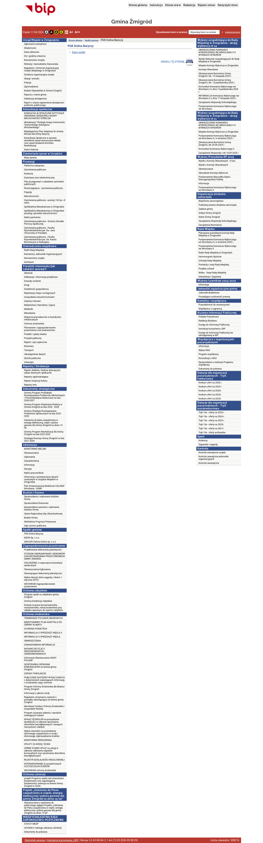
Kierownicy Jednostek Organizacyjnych (43, 254)
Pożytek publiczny (33, 338)
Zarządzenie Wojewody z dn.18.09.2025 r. (219, 153)
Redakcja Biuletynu (208, 320)
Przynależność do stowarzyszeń (214, 304)
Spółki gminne (91, 40)
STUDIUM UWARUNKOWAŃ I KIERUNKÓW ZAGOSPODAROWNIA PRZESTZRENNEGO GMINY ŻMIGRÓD (44, 556)
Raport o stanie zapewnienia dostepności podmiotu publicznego (44, 103)
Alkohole (28, 273)
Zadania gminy (206, 209)
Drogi (26, 285)
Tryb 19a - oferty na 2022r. (211, 424)
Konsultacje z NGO (208, 358)
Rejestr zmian (206, 5)
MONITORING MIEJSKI (35, 449)
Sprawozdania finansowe (36, 503)
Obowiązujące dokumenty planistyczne (43, 573)
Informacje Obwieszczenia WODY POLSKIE (40, 659)
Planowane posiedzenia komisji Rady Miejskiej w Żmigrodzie (217, 234)
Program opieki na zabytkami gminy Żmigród (41, 595)
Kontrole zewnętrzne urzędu (212, 452)
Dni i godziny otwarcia (34, 56)
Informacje (29, 465)
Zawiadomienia (31, 461)
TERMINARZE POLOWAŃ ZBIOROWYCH (43, 618)
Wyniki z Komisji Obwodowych (213, 165)
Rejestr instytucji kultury (35, 381)
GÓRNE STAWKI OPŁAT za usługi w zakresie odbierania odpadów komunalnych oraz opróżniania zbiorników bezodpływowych (44, 752)
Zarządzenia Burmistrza (210, 225)
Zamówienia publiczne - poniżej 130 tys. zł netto (44, 201)
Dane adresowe (31, 52)
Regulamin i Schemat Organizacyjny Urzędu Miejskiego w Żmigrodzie (41, 69)
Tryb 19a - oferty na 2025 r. (211, 412)
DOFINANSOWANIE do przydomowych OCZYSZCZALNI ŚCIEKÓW (42, 765)
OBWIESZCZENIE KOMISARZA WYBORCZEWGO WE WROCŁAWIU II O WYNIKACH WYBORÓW (217, 52)
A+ (71, 32)
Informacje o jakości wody (36, 693)
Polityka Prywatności (209, 316)
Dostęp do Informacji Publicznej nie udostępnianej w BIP (216, 334)
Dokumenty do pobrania (35, 832)
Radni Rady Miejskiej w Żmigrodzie (215, 252)
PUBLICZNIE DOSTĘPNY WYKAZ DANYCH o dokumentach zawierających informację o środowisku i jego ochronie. (44, 680)
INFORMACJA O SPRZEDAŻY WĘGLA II (43, 632)
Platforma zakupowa (34, 165)
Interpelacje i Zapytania (210, 276)
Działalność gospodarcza (36, 289)
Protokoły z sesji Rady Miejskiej (214, 264)
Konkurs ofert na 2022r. (210, 398)
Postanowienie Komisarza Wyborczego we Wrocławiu (218, 107)
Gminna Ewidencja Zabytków (38, 601)
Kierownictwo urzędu (34, 258)
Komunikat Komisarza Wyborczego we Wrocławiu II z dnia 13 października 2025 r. (218, 89)
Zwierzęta (29, 362)
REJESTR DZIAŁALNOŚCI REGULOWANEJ (44, 760)
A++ (77, 32)
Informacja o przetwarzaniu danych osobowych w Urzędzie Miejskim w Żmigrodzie (41, 479)
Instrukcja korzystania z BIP (212, 328)
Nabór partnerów (32, 217)
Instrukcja (156, 5)
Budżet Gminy (31, 517)
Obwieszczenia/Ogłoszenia (37, 569)
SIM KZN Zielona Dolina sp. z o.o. (40, 541)
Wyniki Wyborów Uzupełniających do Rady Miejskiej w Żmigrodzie (219, 60)
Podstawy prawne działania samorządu (218, 205)
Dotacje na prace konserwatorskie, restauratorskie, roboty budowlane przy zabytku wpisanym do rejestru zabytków (43, 607)
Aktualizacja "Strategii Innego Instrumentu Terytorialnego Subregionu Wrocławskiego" (44, 125)
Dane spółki (78, 52)
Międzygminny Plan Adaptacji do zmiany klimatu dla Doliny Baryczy (43, 132)
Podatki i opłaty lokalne (35, 334)
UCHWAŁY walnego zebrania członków (43, 828)
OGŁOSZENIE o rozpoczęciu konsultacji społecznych (43, 564)
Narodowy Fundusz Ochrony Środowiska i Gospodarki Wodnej (44, 707)
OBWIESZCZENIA (32, 640)
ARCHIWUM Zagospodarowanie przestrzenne (39, 585)
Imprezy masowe (32, 301)
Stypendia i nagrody (208, 444)
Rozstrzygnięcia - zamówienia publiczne (43, 188)
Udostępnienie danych (35, 354)
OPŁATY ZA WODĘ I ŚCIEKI (37, 744)
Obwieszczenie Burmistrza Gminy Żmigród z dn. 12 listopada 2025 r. (215, 74)
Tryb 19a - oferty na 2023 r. (211, 420)
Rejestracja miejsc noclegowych (39, 293)
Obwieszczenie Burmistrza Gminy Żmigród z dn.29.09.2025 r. (215, 143)
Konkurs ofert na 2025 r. (210, 386)
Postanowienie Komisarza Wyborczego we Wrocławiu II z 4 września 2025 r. (218, 137)
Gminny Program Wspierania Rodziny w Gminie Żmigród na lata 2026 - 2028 (43, 405)
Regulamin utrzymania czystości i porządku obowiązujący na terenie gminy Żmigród (44, 700)
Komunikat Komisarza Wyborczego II (216, 149)
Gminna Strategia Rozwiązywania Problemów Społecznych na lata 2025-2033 (42, 413)
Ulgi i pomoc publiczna (35, 525)
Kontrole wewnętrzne (209, 463)
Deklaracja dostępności (35, 98)
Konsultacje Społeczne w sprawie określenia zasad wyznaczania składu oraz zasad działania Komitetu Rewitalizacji (42, 142)
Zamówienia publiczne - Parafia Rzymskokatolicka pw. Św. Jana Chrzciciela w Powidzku (39, 230)
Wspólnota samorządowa (211, 201)
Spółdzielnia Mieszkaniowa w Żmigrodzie (44, 207)
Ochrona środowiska (34, 323)
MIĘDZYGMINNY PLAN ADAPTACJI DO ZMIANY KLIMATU (43, 623)
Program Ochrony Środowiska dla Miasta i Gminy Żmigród (44, 687)
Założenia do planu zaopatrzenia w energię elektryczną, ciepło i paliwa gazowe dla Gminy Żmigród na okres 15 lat (43, 424)
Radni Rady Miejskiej (34, 250)
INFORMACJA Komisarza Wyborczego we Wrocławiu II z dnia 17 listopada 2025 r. (219, 97)
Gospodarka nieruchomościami (39, 297)
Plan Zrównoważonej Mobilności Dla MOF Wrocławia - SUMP (44, 487)
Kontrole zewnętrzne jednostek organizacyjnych (213, 457)
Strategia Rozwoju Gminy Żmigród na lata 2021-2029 (44, 439)
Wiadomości (30, 48)
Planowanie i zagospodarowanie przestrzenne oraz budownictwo (40, 328)
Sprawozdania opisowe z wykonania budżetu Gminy (41, 508)
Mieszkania (29, 313)
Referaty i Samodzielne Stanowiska (41, 64)
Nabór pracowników (33, 473)
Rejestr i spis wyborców (35, 342)
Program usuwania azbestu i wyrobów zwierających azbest (42, 714)
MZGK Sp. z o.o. (32, 537)
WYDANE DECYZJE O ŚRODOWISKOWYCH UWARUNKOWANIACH (35, 651)
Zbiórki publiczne (32, 358)
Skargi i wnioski (31, 78)
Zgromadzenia (31, 86)
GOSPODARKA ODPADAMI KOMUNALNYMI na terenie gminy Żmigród (40, 667)
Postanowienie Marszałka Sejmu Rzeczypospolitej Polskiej (214, 178)
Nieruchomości (31, 196)
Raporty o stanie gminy (35, 94)
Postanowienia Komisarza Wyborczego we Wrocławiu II (218, 188)
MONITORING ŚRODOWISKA (38, 740)
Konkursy (28, 173)
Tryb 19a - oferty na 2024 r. (211, 416)
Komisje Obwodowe (208, 69)
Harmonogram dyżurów (210, 256)
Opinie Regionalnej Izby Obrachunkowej (43, 513)
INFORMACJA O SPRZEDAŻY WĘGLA (42, 636)
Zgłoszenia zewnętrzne (35, 44)
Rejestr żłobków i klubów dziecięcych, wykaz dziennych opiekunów (42, 371)
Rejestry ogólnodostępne (36, 377)
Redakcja (189, 5)
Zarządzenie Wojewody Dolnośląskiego (218, 102)
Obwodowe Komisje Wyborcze (213, 173)
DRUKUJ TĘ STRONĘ (177, 62)
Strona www (173, 5)
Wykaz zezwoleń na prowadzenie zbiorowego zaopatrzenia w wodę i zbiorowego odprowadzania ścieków (42, 733)
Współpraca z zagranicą (210, 308)
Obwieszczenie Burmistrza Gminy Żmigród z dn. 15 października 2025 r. (217, 81)
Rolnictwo (29, 346)
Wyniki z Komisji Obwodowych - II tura (217, 161)
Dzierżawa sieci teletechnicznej (39, 177)
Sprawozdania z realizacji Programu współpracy (216, 363)
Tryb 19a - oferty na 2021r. (211, 428)
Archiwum (29, 262)
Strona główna (138, 5)
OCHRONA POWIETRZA (35, 628)
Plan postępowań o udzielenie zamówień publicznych (44, 182)
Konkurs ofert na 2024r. (210, 390)
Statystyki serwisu (35, 840)
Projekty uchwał (206, 268)
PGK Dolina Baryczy (33, 533)
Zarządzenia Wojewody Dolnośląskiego (218, 221)
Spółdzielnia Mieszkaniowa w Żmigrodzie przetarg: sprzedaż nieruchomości (44, 212)
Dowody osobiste (32, 281)
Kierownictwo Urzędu (34, 60)
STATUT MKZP (31, 824)
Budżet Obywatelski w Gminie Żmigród (43, 90)
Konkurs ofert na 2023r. (210, 394)
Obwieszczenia (31, 453)
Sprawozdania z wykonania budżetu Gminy (41, 497)
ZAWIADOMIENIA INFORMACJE (39, 644)
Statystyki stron (228, 5)
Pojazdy (28, 192)
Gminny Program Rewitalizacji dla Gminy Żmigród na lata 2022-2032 (43, 433)
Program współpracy (209, 354)
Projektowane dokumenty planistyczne (43, 549)
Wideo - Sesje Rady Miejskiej (212, 272)
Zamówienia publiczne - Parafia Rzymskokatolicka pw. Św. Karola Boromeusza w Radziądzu (40, 239)
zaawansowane (232, 32)
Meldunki (28, 309)
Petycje (27, 82)
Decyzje (28, 469)
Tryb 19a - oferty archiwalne (212, 432)
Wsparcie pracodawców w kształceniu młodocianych (42, 318)
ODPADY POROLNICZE (35, 673)
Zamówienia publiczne (35, 169)
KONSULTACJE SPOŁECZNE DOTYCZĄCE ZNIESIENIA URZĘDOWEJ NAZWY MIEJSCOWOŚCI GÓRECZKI (44, 116)
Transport (29, 350)
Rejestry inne (30, 385)
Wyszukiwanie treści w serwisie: (172, 32)
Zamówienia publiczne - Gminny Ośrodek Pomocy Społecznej (44, 222)
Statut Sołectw (31, 149)
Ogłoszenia (29, 457)
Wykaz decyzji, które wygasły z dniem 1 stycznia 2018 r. (43, 578)
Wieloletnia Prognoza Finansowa (40, 521)
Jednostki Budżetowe (209, 292)
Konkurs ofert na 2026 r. (210, 382)
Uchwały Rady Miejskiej (210, 260)
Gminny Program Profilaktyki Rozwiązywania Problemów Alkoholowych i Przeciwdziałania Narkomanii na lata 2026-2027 (44, 397)
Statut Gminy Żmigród (209, 217)
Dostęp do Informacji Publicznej (214, 324)
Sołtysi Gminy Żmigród (210, 213)
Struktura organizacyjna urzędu (39, 74)
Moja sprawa (30, 157)
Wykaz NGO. (204, 350)
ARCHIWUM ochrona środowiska (40, 770)
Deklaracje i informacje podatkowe (41, 277)
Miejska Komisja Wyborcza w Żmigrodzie (218, 65)
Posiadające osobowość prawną (214, 296)
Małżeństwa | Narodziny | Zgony (39, 305)
